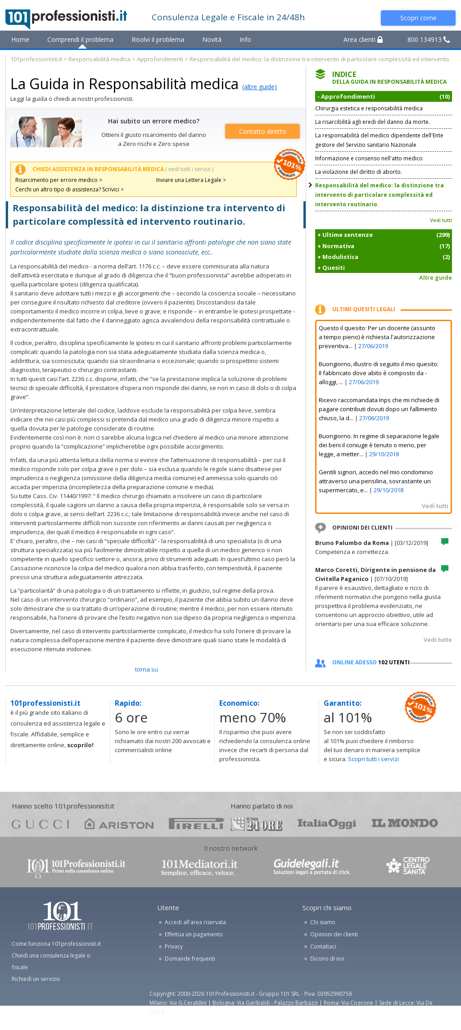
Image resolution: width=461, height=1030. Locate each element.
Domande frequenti (190, 958)
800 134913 (428, 39)
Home (20, 39)
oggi (327, 823)
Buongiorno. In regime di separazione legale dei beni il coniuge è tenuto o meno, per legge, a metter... (379, 445)
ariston (119, 823)
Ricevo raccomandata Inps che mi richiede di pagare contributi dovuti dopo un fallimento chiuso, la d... (379, 409)
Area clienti (363, 39)
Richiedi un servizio (36, 979)
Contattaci (323, 946)
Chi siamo (322, 922)
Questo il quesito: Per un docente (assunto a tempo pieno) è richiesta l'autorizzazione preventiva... (377, 337)
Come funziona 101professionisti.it (56, 944)
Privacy (174, 946)
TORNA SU (146, 669)
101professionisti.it (36, 59)
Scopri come (418, 18)
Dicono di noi (327, 958)
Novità (211, 39)
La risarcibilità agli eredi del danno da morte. (372, 122)
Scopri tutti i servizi (373, 759)
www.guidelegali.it (312, 867)
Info (245, 39)
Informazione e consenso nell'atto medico (369, 158)
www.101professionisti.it (75, 867)
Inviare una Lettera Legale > (191, 180)
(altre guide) (259, 86)
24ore (256, 824)
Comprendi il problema (80, 39)
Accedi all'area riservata (195, 922)
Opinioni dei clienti (334, 934)
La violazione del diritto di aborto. (358, 172)
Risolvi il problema (157, 39)
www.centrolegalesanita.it (408, 867)
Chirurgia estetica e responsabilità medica (369, 108)
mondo (405, 823)
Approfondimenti (160, 59)
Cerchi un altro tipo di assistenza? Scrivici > (69, 189)
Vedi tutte (438, 639)
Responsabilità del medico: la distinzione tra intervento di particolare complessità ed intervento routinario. (379, 194)
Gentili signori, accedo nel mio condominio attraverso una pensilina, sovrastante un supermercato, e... (376, 481)
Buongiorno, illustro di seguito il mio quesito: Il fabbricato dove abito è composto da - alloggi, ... (378, 373)
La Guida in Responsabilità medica (124, 83)
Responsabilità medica (99, 59)
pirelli (196, 823)
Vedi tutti (441, 220)
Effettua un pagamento (194, 934)
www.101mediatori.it (199, 867)
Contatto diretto (262, 131)
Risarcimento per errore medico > (58, 180)
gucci (40, 823)
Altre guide (435, 277)
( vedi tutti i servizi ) (189, 169)
